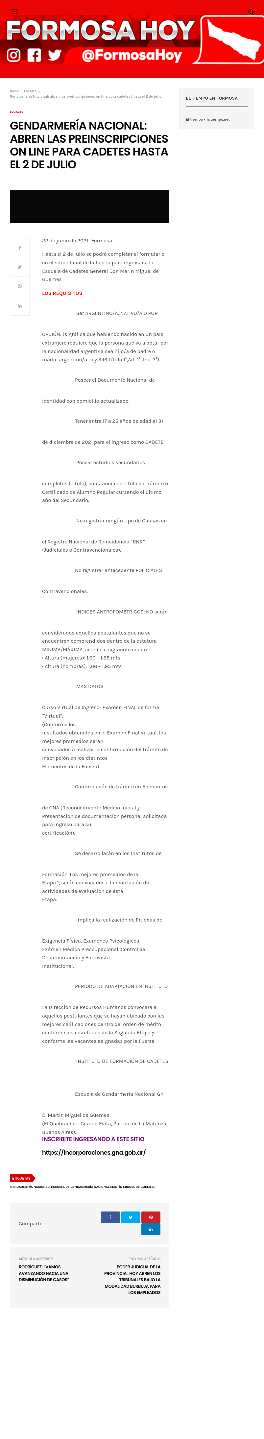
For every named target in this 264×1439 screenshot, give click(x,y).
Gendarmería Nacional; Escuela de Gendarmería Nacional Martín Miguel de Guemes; (82, 1187)
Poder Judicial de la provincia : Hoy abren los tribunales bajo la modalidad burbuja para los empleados (132, 1280)
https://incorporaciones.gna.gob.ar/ (94, 1153)
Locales (16, 111)
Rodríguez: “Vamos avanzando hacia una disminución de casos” (44, 1273)
